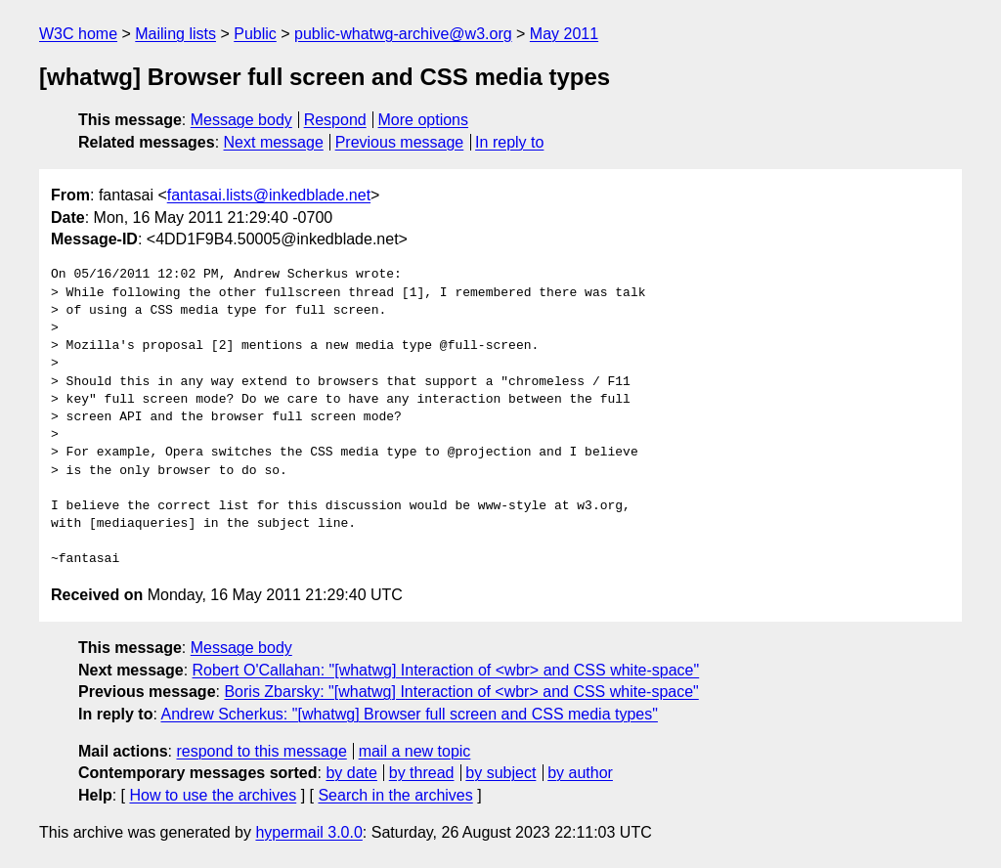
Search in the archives (395, 795)
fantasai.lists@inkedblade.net (268, 195)
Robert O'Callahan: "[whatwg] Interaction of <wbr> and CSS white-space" (446, 670)
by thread (422, 772)
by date (351, 772)
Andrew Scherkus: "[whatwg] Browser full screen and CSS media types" (408, 714)
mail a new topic (415, 751)
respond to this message (261, 751)
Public (255, 33)
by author (580, 772)
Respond (335, 119)
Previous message (399, 142)
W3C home (78, 33)
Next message (274, 142)
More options (423, 119)
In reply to (509, 142)
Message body (241, 119)
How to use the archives (212, 795)
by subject (500, 772)
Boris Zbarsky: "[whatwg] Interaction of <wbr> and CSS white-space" (461, 691)
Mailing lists (175, 33)
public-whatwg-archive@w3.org (403, 33)
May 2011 (564, 33)
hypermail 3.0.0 (308, 832)
